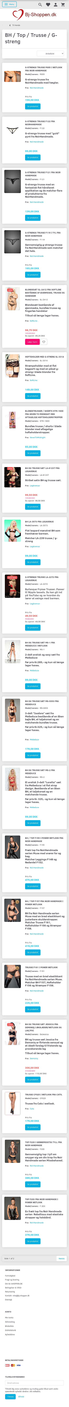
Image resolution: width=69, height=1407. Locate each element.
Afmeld (21, 1396)
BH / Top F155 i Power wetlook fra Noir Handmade (44, 839)
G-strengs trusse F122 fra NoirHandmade (40, 123)
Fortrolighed (10, 1275)
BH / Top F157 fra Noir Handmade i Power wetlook (44, 903)
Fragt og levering (12, 1279)
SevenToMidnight (37, 437)
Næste (61, 1258)
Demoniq (34, 1058)
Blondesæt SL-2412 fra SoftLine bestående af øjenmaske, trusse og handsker (45, 292)
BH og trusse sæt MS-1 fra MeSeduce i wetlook (40, 644)
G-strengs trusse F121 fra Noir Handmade (42, 174)
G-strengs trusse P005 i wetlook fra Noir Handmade (43, 69)
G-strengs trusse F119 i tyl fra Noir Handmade (43, 234)
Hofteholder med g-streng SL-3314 (44, 356)
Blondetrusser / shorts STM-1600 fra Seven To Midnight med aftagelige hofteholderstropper (44, 414)
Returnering (10, 1291)
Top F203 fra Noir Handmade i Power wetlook (41, 1201)
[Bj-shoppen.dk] (34, 15)
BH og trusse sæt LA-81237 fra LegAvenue (42, 469)
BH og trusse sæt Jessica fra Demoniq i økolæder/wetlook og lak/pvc (43, 1027)
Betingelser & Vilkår (13, 1287)
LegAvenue (35, 485)
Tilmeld (10, 1396)
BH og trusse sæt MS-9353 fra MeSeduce (42, 703)
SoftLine (33, 320)
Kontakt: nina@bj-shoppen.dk (17, 1295)
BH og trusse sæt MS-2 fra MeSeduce (40, 772)
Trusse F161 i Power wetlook (41, 967)
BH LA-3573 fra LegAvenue (39, 521)
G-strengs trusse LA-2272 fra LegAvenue (41, 578)
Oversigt (8, 1299)
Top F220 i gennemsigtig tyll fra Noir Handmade (43, 1144)
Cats (32, 1108)
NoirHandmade (36, 87)
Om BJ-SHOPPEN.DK (13, 1283)
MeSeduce (34, 670)
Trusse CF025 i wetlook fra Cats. (43, 1094)
